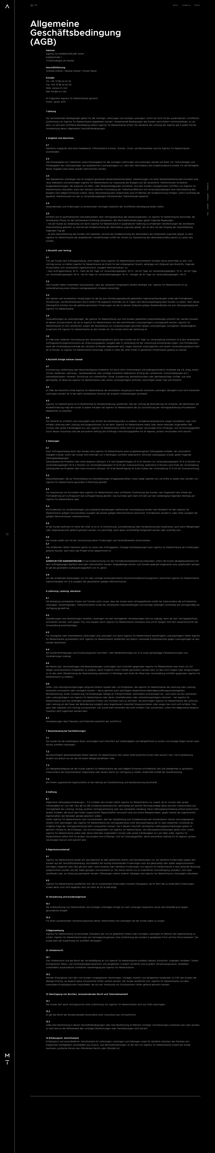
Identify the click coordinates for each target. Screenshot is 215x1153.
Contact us (186, 5)
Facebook (208, 564)
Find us (197, 5)
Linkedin (208, 584)
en (36, 5)
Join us (175, 5)
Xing (208, 591)
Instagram (208, 574)
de (32, 5)
